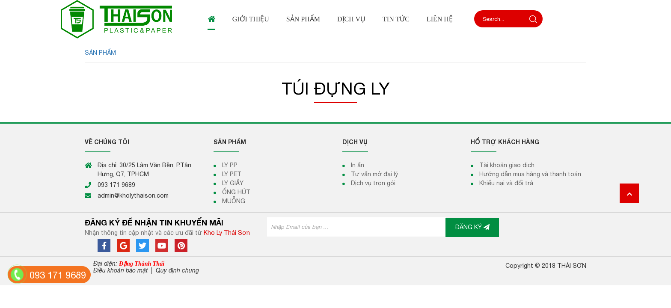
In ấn (357, 165)
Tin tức (396, 19)
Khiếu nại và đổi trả (506, 183)
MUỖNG (233, 201)
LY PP (230, 165)
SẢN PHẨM (100, 52)
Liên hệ (440, 19)
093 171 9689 (58, 275)
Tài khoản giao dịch (506, 165)
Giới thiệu (250, 19)
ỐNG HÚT (236, 192)
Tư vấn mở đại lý (374, 174)
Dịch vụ (351, 19)
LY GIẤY (232, 183)
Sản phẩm (303, 19)
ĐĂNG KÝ (472, 227)
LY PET (231, 174)
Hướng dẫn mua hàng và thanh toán (530, 174)
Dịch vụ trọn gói (373, 183)
